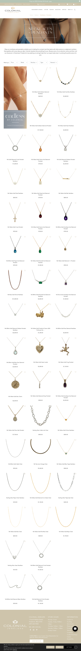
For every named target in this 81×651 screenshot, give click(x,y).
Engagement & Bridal (37, 9)
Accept (50, 647)
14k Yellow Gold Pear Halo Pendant (40, 432)
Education (58, 9)
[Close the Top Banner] (79, 1)
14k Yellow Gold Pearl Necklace (15, 194)
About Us (70, 9)
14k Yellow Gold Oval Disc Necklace (66, 92)
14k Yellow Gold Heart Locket (65, 364)
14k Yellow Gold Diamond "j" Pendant (65, 262)
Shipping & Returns (72, 629)
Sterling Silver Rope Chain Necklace (40, 500)
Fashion (52, 9)
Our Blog (69, 625)
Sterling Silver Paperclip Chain (15, 568)
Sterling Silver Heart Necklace (40, 568)
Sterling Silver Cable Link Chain (66, 432)
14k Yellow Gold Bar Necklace (65, 194)
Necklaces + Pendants (45, 15)
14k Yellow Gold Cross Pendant (15, 228)
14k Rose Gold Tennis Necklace (15, 296)
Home (31, 15)
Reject (59, 647)
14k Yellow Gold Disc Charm (40, 398)
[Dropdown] (37, 9)
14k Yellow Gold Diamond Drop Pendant (66, 398)
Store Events (70, 627)
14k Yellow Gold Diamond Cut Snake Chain (65, 500)
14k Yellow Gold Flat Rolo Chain (66, 534)
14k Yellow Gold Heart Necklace (66, 126)
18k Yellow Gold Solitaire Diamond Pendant (40, 126)
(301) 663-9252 (34, 627)
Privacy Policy (70, 631)
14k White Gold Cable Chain (40, 466)
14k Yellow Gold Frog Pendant (15, 432)
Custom (46, 9)
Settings (69, 647)
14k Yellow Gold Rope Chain (15, 602)
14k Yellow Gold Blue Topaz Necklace (15, 534)
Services (64, 9)
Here (50, 1)
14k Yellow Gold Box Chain (40, 534)
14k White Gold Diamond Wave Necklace (40, 602)
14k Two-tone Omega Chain (66, 466)
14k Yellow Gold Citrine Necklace (15, 500)
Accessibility (70, 642)
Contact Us (70, 623)
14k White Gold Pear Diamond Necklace (66, 330)
